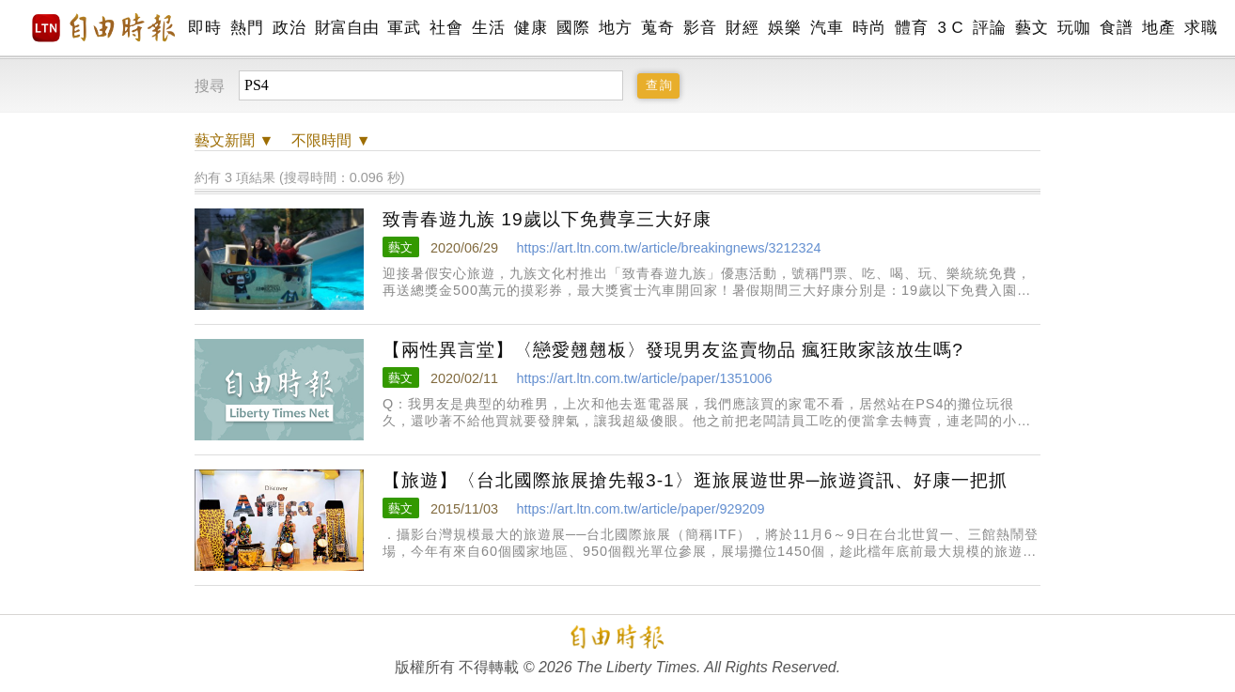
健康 (530, 28)
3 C (950, 28)
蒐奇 (657, 28)
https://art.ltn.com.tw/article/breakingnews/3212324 (668, 247)
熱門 (246, 28)
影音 (699, 28)
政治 (289, 28)
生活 (488, 28)
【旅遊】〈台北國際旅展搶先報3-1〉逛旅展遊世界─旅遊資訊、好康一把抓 (695, 480)
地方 (615, 28)
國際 (572, 28)
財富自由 (346, 28)
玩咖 (1073, 28)
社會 (446, 28)
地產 (1158, 28)
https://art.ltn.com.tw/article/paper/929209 (640, 508)
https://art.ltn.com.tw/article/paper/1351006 (644, 378)
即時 (204, 28)
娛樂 (784, 28)
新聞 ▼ (234, 140)
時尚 (868, 28)
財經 (742, 28)
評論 (989, 28)
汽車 (826, 28)
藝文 (1031, 28)
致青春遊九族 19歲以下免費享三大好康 (547, 219)
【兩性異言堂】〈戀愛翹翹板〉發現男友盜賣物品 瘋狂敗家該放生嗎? (673, 350)
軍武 (403, 28)
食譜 (1116, 28)
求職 (1200, 28)
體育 (911, 28)
